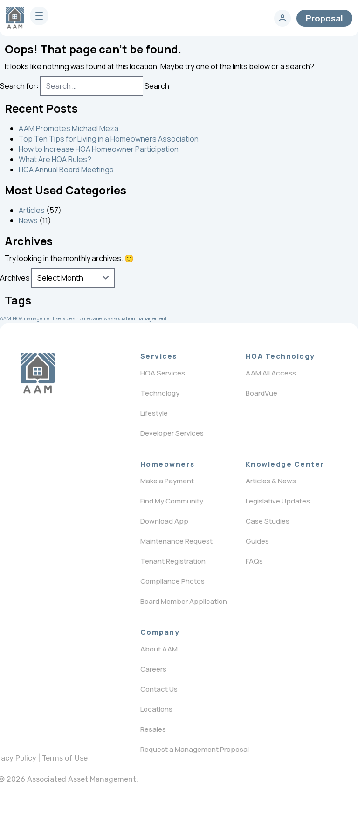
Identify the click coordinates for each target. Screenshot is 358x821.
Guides (257, 541)
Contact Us (159, 689)
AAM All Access (271, 373)
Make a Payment (167, 481)
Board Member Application (183, 601)
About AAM (159, 649)
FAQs (254, 561)
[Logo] (38, 373)
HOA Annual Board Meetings (66, 169)
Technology (159, 393)
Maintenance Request (176, 541)
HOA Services (162, 373)
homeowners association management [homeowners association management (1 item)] (121, 318)
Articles (32, 210)
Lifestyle (154, 413)
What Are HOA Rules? (55, 159)
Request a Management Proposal (194, 749)
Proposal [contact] (324, 18)
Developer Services (172, 433)
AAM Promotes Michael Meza (68, 128)
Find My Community (171, 501)
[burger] (39, 15)
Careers (153, 669)
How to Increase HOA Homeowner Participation (99, 149)
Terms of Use (65, 758)
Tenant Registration (173, 561)
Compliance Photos (172, 581)
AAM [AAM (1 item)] (5, 318)
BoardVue (261, 393)
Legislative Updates (278, 501)
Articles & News (271, 481)
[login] (282, 18)
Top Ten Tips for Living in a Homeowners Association (109, 139)
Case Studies (267, 521)
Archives (15, 278)
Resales (153, 729)
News (28, 220)
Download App (164, 521)
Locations (156, 709)
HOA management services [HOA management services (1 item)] (44, 318)
